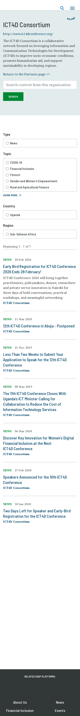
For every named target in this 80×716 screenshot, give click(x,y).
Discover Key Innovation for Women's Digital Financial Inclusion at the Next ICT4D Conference (38, 443)
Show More (10, 195)
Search (13, 96)
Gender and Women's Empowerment (33, 181)
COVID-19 (16, 162)
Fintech (15, 175)
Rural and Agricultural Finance (29, 187)
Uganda (15, 215)
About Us (20, 702)
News (13, 143)
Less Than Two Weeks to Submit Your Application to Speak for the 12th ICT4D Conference (35, 359)
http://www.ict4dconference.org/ (28, 34)
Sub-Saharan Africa (23, 234)
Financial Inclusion (22, 169)
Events (60, 710)
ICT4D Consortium (16, 303)
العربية (71, 18)
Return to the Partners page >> (26, 74)
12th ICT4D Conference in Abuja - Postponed (38, 325)
